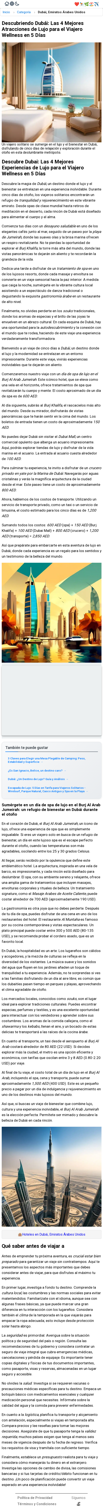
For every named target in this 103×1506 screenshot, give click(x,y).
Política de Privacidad (34, 1498)
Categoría (24, 12)
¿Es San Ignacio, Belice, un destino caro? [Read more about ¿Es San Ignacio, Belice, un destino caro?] (37, 770)
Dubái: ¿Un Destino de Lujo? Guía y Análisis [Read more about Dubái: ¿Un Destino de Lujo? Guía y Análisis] (38, 779)
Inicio (6, 12)
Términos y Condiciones (36, 1504)
